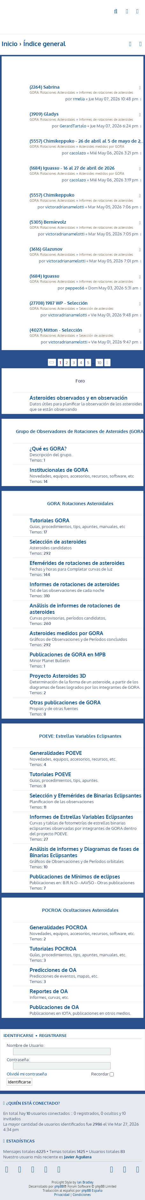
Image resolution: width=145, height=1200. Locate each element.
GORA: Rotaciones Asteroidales (52, 92)
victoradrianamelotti (64, 206)
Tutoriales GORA (49, 520)
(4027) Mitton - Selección (56, 330)
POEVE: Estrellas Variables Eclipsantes (80, 736)
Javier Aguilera (77, 1156)
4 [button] (81, 362)
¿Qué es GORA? (48, 448)
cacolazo (77, 152)
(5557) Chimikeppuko (52, 195)
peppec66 (74, 287)
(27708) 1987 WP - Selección (59, 303)
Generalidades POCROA (58, 927)
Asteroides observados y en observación (78, 398)
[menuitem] (116, 11)
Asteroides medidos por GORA (101, 146)
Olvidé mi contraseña (27, 1073)
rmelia (79, 98)
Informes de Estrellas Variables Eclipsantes (81, 817)
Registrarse (53, 1035)
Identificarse (18, 1035)
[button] (52, 362)
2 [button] (67, 362)
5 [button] (88, 362)
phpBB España (92, 1190)
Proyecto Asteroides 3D (58, 676)
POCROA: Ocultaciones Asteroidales (80, 910)
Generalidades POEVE (56, 753)
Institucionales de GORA (59, 470)
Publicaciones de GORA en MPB (67, 654)
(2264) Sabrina (45, 87)
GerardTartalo (73, 125)
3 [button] (74, 362)
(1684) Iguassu (44, 276)
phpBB (59, 1186)
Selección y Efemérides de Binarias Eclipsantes (85, 795)
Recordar (102, 1073)
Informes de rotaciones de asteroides (106, 92)
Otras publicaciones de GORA (65, 702)
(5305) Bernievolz (48, 222)
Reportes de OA (49, 991)
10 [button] (99, 362)
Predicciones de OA (53, 970)
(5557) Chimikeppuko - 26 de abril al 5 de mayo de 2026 (86, 141)
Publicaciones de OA (54, 1007)
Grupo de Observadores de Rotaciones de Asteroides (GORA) (80, 431)
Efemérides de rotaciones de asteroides (77, 563)
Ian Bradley (85, 1182)
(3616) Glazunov (46, 249)
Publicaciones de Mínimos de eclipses (75, 876)
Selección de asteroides (96, 308)
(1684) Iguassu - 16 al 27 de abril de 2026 (72, 168)
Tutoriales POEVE (50, 774)
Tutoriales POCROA (53, 949)
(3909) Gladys (44, 114)
